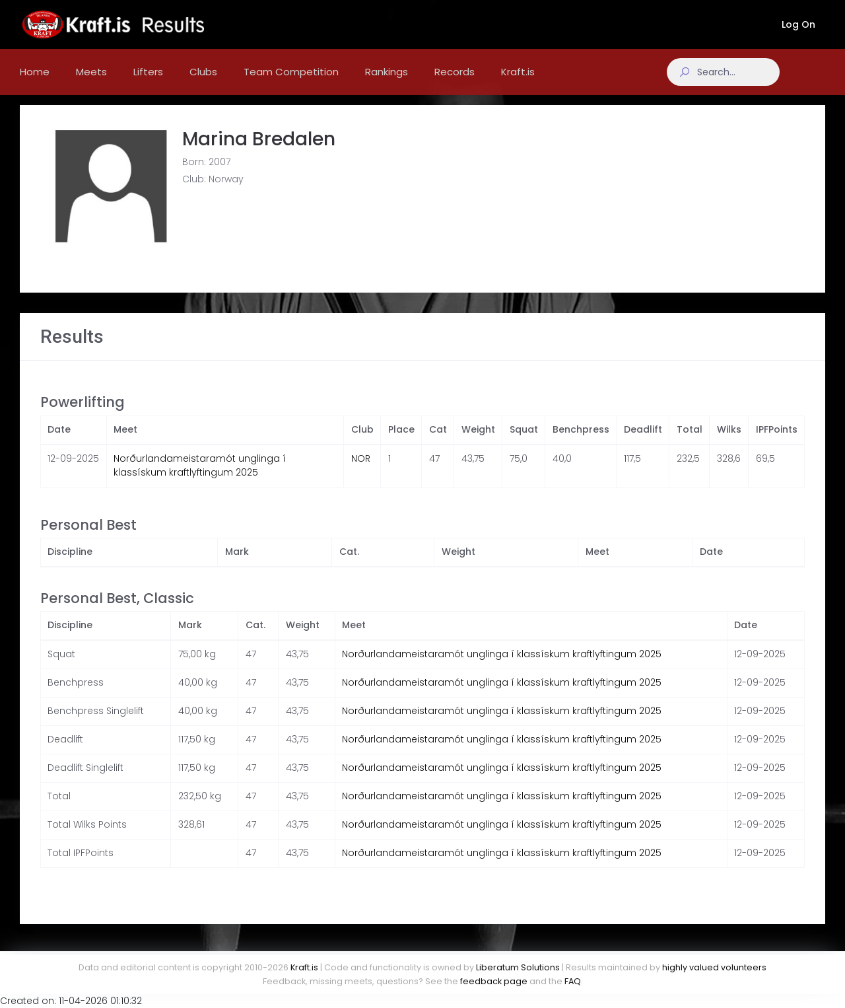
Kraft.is (304, 967)
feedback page (493, 981)
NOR (360, 469)
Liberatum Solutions (518, 967)
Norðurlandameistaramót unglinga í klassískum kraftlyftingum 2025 (200, 475)
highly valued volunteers (714, 967)
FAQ (572, 981)
